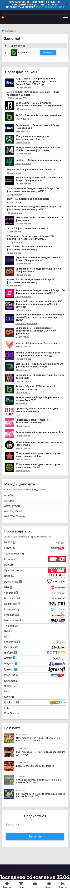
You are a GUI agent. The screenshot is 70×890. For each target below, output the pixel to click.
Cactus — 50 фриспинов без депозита (38, 160)
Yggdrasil (11, 592)
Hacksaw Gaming (14, 620)
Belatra (8, 631)
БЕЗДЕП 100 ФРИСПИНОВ (49, 7)
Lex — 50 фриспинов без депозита (27, 228)
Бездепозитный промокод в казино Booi (39, 432)
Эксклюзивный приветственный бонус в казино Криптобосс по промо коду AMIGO (40, 317)
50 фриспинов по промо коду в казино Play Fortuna (38, 443)
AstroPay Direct (13, 511)
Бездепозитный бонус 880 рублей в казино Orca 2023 (37, 399)
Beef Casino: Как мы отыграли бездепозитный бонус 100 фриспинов (38, 104)
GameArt (9, 696)
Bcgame (19, 52)
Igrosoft (10, 669)
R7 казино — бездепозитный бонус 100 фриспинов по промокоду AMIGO (30, 237)
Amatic (9, 657)
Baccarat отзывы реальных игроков (35, 766)
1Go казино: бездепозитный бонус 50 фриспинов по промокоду (29, 248)
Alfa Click (9, 495)
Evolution (11, 647)
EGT (6, 636)
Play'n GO (9, 548)
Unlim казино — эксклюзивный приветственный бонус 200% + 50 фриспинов (35, 331)
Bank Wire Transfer (14, 516)
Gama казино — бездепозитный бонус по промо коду (40, 376)
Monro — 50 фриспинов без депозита (37, 343)
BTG (8, 587)
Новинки (9, 559)
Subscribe (35, 836)
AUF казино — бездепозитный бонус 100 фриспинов (39, 219)
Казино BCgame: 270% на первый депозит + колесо (35, 388)
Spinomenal (10, 680)
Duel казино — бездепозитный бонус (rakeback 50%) (37, 127)
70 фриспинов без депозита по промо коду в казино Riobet (38, 466)
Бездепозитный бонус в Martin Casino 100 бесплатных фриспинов (38, 149)
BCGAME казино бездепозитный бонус (38, 115)
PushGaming (13, 581)
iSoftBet (10, 652)
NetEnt (9, 542)
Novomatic (12, 598)
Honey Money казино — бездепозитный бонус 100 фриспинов (39, 179)
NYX (6, 691)
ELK (6, 708)
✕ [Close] (66, 4)
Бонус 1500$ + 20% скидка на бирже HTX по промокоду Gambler (33, 93)
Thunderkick (11, 626)
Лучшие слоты (13, 570)
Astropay (9, 500)
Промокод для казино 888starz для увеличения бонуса (36, 410)
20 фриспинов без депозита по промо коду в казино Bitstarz (38, 455)
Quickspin (11, 702)
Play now (48, 52)
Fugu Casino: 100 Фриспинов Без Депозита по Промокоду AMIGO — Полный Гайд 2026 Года (35, 81)
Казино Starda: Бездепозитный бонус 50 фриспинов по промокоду (31, 281)
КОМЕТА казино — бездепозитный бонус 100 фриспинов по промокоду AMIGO (34, 208)
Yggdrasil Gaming (14, 553)
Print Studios (11, 713)
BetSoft (8, 564)
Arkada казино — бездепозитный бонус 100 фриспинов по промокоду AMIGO (33, 190)
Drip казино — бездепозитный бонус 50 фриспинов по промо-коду (39, 365)
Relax (9, 575)
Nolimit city (12, 603)
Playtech (10, 663)
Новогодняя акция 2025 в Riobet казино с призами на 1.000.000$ (38, 739)
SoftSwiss (10, 686)
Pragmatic (11, 614)
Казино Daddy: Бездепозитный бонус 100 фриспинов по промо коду (37, 354)
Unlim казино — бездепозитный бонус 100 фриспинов (38, 270)
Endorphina (12, 641)
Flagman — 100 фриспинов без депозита (31, 169)
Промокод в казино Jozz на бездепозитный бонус (32, 421)
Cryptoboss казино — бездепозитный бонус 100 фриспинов (37, 259)
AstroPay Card (12, 505)
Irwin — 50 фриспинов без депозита (28, 199)
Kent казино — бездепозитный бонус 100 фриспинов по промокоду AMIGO (40, 292)
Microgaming (11, 609)
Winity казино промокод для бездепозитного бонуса (32, 138)
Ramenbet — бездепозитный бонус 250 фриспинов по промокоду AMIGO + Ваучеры (38, 304)
